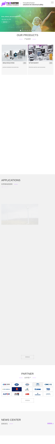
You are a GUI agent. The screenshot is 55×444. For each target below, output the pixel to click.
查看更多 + (50, 423)
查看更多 (27, 357)
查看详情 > (5, 22)
